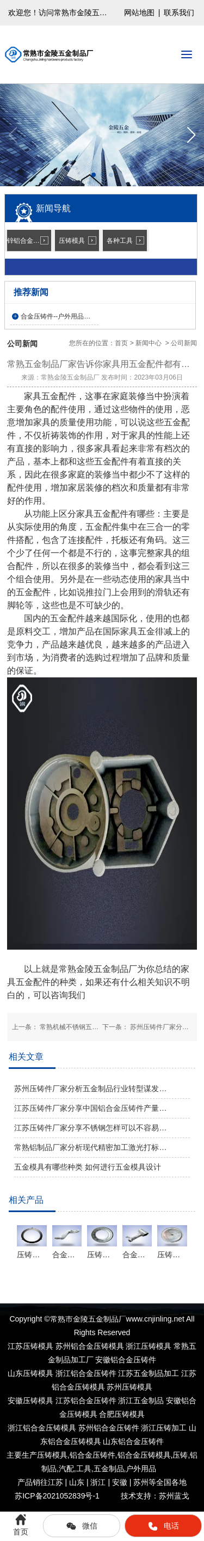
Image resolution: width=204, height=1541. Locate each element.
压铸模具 (72, 240)
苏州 (108, 1427)
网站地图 (139, 12)
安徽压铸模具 (30, 1400)
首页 (121, 343)
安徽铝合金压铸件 (125, 1359)
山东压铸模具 (30, 1373)
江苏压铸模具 (30, 1346)
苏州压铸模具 (129, 1387)
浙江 (42, 1427)
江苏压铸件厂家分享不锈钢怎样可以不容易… (90, 1127)
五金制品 (109, 1468)
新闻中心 (148, 343)
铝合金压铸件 (92, 1455)
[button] (191, 135)
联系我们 (179, 12)
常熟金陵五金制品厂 (70, 377)
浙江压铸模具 (148, 1346)
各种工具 (120, 240)
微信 (81, 1526)
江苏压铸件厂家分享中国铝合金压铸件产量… (90, 1108)
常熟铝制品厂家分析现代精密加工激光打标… (90, 1147)
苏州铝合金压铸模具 (89, 1346)
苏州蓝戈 (174, 1495)
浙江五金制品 (141, 1400)
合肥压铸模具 (122, 1414)
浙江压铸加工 (164, 1427)
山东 (133, 1441)
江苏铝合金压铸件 (85, 1400)
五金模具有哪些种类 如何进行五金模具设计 (87, 1167)
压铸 (180, 1455)
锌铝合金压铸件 (29, 240)
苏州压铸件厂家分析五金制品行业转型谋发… (90, 1088)
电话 (163, 1526)
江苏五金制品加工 (148, 1373)
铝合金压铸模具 (144, 1455)
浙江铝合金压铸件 (85, 1373)
